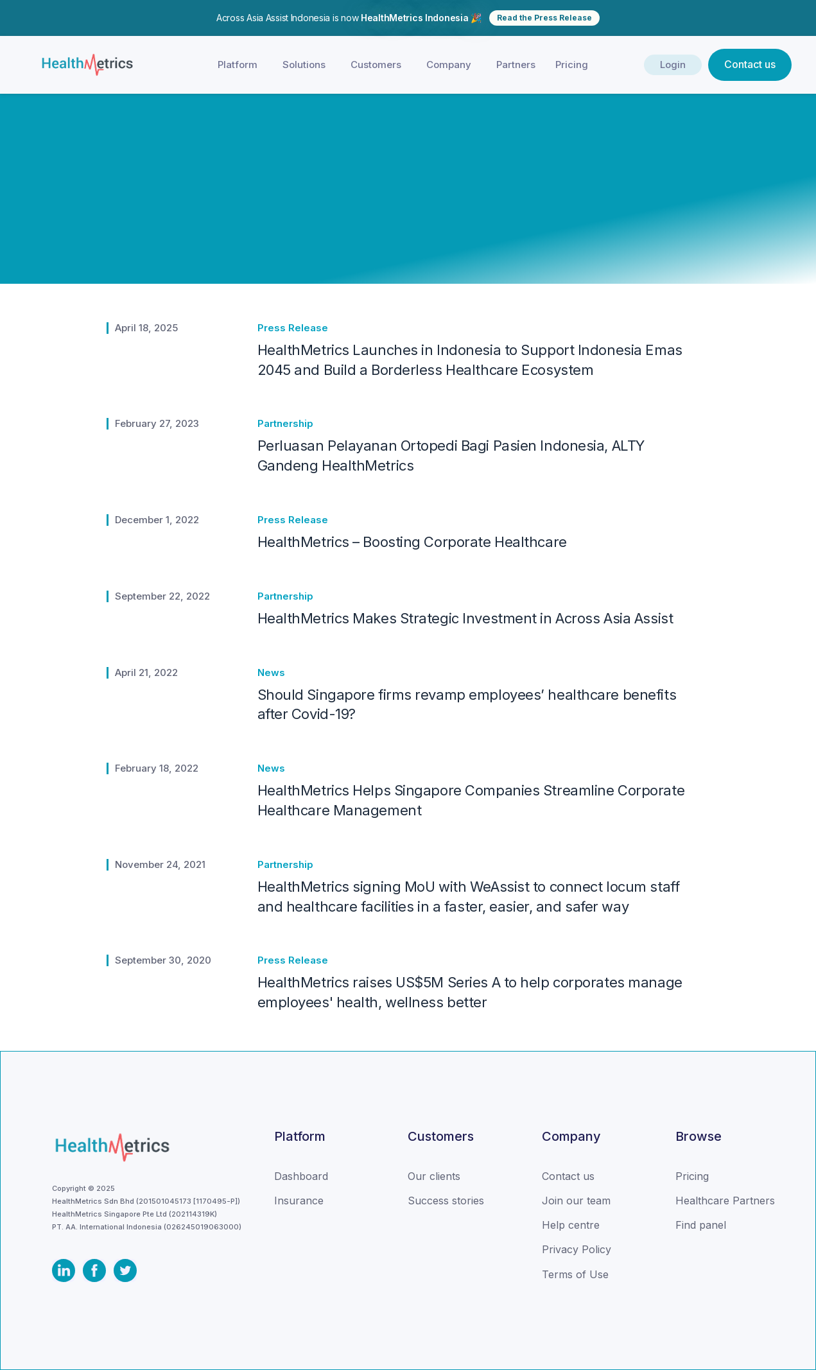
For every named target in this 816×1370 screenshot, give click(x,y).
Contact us (750, 64)
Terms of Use (575, 1274)
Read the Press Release (544, 17)
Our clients (434, 1176)
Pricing (571, 64)
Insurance (299, 1200)
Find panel (700, 1224)
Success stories (446, 1200)
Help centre (571, 1224)
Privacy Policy (576, 1249)
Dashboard (301, 1176)
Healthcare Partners (725, 1200)
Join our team (576, 1200)
